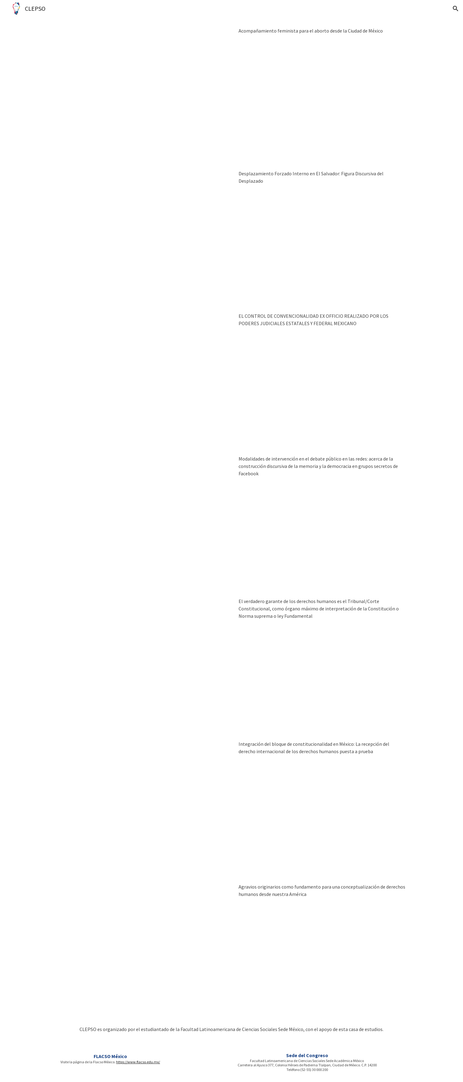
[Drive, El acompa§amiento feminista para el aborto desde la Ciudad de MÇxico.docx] (140, 89)
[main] (322, 31)
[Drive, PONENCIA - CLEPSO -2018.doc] (140, 802)
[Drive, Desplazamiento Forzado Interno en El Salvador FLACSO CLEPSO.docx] (140, 231)
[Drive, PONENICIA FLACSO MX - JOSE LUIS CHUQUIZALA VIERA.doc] (140, 659)
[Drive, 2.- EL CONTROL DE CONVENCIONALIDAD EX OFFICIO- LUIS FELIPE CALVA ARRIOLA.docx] (140, 374)
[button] (455, 8)
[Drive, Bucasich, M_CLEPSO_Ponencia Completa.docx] (140, 517)
